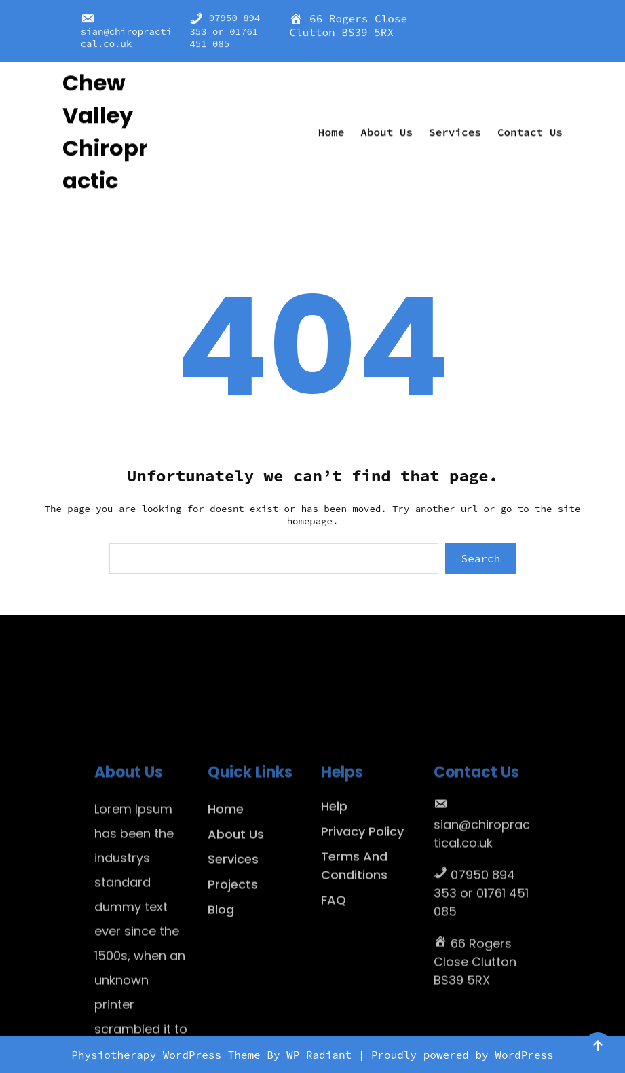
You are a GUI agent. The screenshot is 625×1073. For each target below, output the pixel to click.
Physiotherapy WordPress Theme (169, 1054)
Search (481, 558)
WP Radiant (319, 1054)
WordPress (524, 1054)
